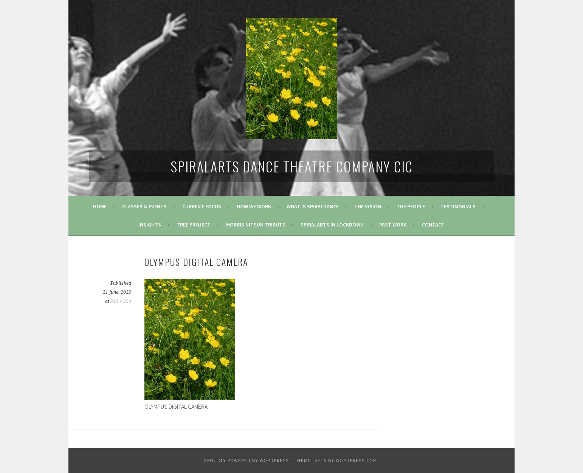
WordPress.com (356, 460)
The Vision (367, 206)
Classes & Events (144, 206)
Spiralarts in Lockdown (332, 224)
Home (100, 206)
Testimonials (458, 206)
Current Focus (201, 206)
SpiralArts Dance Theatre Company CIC (292, 166)
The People (411, 206)
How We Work (254, 206)
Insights (149, 224)
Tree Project (194, 224)
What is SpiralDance (313, 206)
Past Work (392, 224)
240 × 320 (120, 301)
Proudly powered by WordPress (246, 460)
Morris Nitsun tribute (255, 224)
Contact (433, 224)
